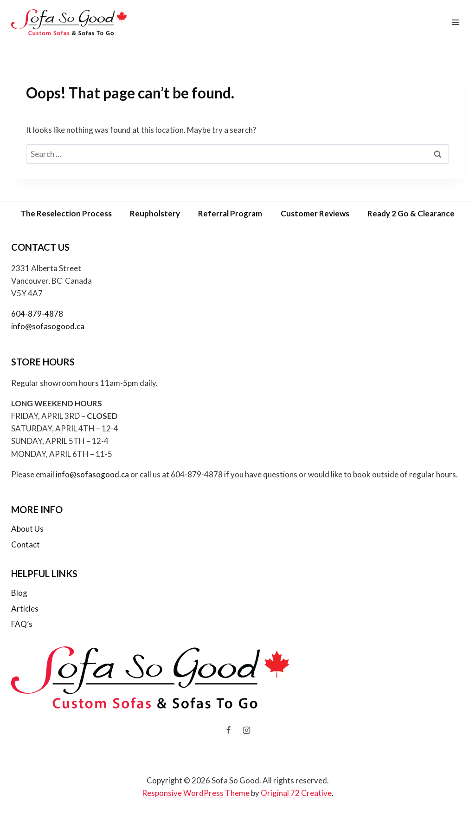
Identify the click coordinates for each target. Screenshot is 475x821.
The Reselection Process (66, 213)
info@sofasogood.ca (47, 326)
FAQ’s (21, 624)
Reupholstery (155, 213)
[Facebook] (228, 730)
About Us (27, 529)
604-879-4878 (37, 314)
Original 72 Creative (296, 793)
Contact (25, 544)
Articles (25, 608)
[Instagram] (247, 730)
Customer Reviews (315, 213)
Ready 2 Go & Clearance (411, 213)
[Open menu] (455, 22)
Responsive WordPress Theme (196, 793)
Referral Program (230, 213)
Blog (19, 593)
